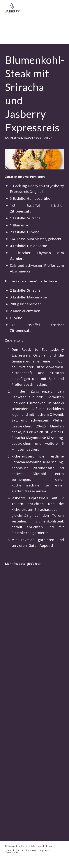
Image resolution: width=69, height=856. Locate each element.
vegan (28, 137)
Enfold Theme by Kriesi (40, 845)
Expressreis (13, 137)
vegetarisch (43, 137)
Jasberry (23, 845)
